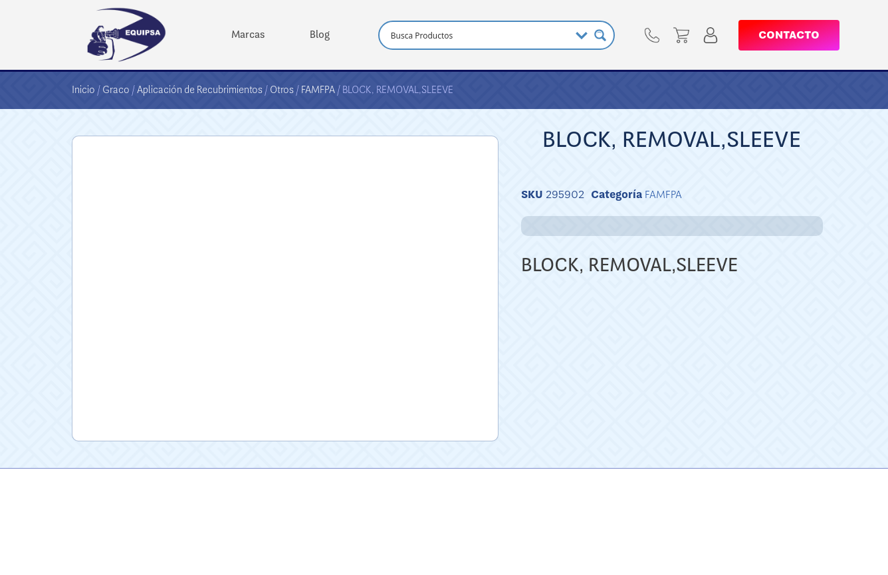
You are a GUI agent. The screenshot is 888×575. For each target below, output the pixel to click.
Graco (116, 89)
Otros (282, 89)
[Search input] (478, 35)
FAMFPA (318, 89)
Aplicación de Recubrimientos (200, 89)
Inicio (83, 89)
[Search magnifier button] (600, 35)
